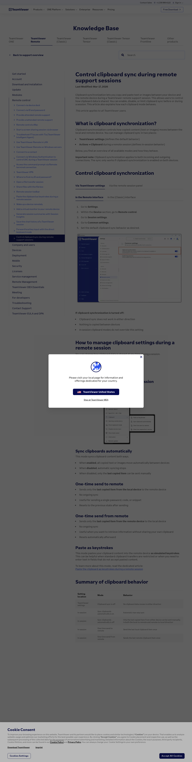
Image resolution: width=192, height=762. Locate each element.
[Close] (141, 357)
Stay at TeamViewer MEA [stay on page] (96, 399)
